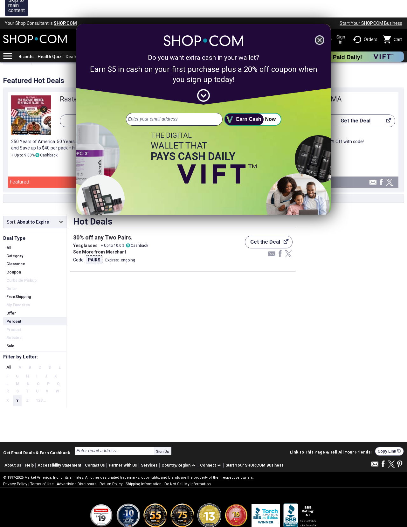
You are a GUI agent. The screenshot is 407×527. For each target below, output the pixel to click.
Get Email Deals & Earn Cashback (36, 435)
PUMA (332, 82)
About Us (12, 448)
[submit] (252, 101)
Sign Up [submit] (162, 434)
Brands (26, 39)
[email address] (174, 101)
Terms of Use (42, 466)
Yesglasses (85, 228)
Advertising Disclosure (77, 466)
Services (149, 448)
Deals (71, 39)
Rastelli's (74, 82)
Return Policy (111, 466)
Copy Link (389, 433)
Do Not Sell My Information (187, 466)
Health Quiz (50, 39)
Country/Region (176, 448)
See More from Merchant (99, 234)
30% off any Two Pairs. (103, 220)
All (8, 350)
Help (29, 448)
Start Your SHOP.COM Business (371, 5)
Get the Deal (356, 105)
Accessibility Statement (59, 448)
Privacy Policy (15, 466)
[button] (179, 448)
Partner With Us (123, 448)
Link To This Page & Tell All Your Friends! (331, 435)
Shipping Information (144, 466)
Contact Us (95, 448)
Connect (208, 448)
